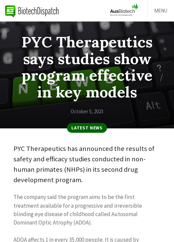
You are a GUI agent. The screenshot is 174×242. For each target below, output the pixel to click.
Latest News (86, 128)
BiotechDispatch (32, 11)
